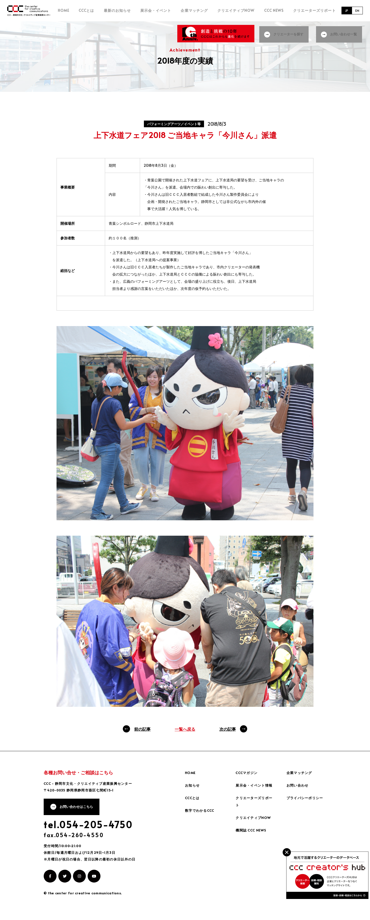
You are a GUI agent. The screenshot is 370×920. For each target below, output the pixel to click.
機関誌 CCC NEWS (252, 833)
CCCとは (111, 12)
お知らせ (193, 788)
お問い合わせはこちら (79, 811)
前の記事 (142, 732)
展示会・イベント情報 (255, 788)
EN (357, 12)
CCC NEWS (278, 12)
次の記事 (227, 732)
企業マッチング (206, 12)
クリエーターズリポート (314, 12)
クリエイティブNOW (244, 12)
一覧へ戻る (185, 732)
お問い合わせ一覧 (344, 33)
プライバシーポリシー (306, 801)
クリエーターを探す (288, 33)
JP (345, 12)
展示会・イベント (172, 12)
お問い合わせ (298, 788)
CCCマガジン (248, 776)
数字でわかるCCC (201, 813)
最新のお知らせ (137, 12)
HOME (92, 12)
